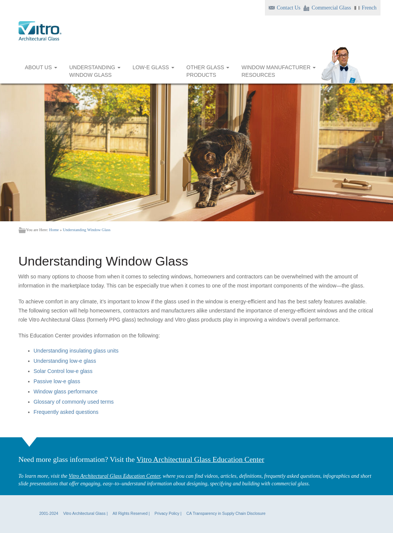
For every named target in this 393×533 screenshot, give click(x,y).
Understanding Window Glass (87, 230)
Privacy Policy (167, 513)
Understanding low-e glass (65, 361)
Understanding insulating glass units (76, 351)
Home (54, 230)
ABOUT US (41, 71)
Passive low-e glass (57, 381)
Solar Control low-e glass (63, 371)
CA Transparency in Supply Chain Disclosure (226, 513)
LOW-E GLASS (153, 71)
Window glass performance (66, 391)
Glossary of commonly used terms (74, 402)
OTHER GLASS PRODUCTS (207, 71)
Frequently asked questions (66, 412)
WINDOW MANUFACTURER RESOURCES (278, 71)
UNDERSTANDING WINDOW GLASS (95, 71)
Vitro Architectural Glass (84, 513)
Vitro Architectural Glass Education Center (200, 459)
